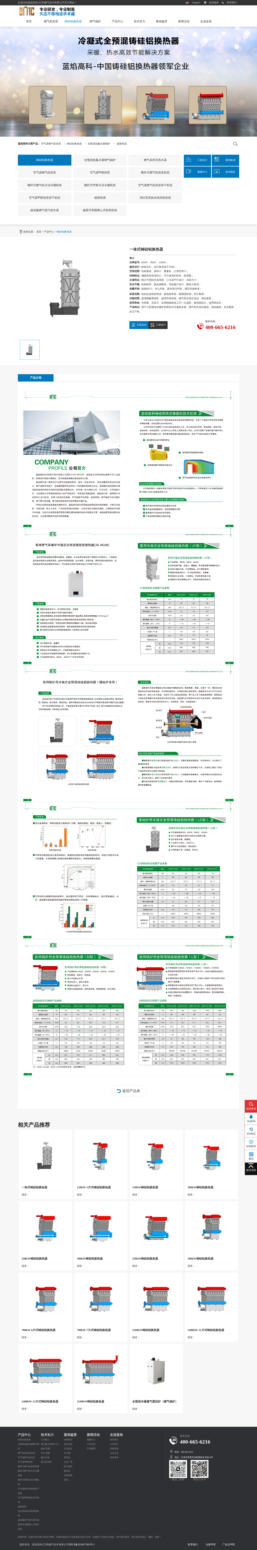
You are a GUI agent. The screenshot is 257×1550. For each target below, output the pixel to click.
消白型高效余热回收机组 (155, 197)
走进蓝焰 (206, 21)
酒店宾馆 (68, 1444)
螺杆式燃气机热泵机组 (155, 172)
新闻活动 (184, 21)
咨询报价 (214, 2)
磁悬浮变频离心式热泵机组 (100, 210)
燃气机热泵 (51, 21)
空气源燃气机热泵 (51, 143)
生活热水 (68, 1448)
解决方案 (45, 1457)
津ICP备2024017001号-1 (82, 1544)
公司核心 (45, 1439)
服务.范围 (45, 1448)
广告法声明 (228, 1544)
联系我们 (232, 2)
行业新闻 (91, 1448)
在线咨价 (139, 325)
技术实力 (139, 21)
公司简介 (114, 1444)
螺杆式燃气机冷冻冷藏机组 (44, 185)
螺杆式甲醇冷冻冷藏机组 (100, 185)
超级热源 (122, 143)
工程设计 (158, 325)
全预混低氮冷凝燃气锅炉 (100, 159)
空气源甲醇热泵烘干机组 (44, 197)
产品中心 (117, 21)
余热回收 (68, 1475)
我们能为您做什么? (50, 1444)
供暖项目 (68, 1439)
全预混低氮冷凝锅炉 (99, 143)
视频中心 (91, 1439)
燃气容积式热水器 (155, 159)
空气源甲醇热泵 (100, 172)
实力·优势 (45, 1453)
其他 (66, 1480)
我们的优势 (46, 1462)
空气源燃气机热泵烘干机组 (155, 185)
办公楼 (67, 1453)
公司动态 (91, 1444)
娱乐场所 (68, 1466)
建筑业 (67, 1471)
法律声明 (211, 1544)
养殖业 (67, 1457)
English (196, 2)
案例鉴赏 (161, 21)
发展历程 (114, 1448)
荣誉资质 (114, 1457)
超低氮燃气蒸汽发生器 (44, 210)
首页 (29, 21)
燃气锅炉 (95, 21)
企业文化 (114, 1453)
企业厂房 (68, 1462)
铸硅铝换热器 (73, 23)
